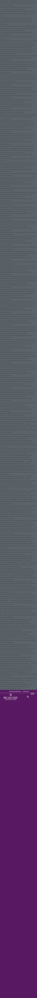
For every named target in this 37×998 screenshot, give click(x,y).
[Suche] (27, 697)
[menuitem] (15, 691)
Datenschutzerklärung (15, 691)
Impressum (26, 691)
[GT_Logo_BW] (15, 697)
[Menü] (31, 697)
